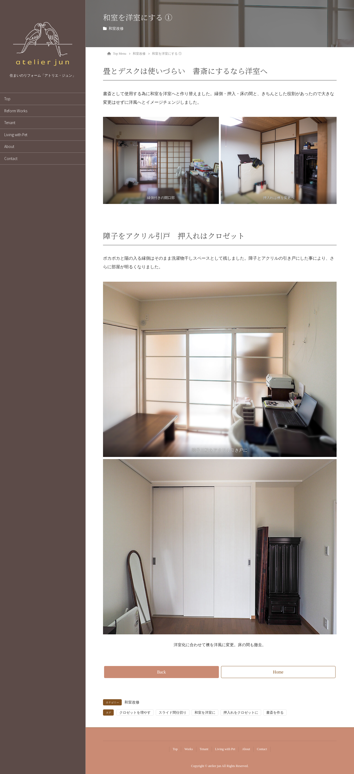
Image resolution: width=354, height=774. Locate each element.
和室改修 (116, 29)
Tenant (9, 122)
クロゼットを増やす (135, 712)
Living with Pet (15, 134)
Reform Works (15, 110)
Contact (10, 158)
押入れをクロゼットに (240, 712)
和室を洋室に (205, 712)
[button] (161, 672)
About (9, 146)
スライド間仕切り (172, 712)
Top (7, 98)
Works (188, 749)
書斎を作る (275, 712)
